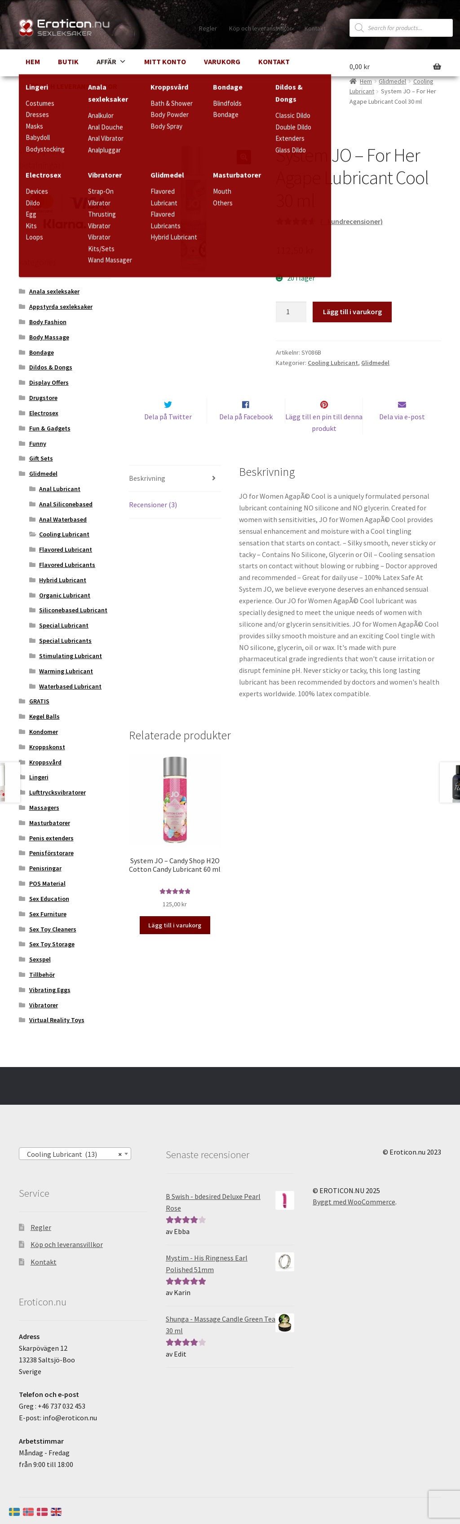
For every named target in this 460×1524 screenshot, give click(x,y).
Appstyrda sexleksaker (61, 307)
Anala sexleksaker (54, 291)
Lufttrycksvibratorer (57, 792)
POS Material (47, 883)
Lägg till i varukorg (352, 311)
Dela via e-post (402, 434)
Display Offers (49, 382)
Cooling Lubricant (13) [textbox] (72, 1154)
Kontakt (315, 28)
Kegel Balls (44, 716)
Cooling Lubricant (333, 363)
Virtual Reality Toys (56, 1020)
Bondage (41, 352)
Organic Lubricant (64, 595)
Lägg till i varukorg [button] (174, 943)
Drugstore (43, 398)
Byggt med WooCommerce (354, 1201)
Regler (208, 28)
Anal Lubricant (59, 489)
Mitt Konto (165, 61)
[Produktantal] (291, 312)
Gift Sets (41, 458)
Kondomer (43, 732)
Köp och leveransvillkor (260, 28)
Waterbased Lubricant (70, 686)
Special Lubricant (63, 625)
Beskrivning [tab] (147, 495)
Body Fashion (47, 322)
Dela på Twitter (168, 434)
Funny (37, 443)
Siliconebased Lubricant (73, 610)
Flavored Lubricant (65, 549)
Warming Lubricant (66, 671)
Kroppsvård (45, 762)
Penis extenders (51, 838)
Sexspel (40, 959)
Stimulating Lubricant (70, 656)
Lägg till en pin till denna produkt (324, 440)
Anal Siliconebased (66, 504)
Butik (68, 61)
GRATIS (39, 701)
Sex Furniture (47, 914)
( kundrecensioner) (351, 221)
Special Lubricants (65, 641)
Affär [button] (111, 61)
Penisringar (45, 868)
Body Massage (49, 337)
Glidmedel (375, 363)
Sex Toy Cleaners (52, 929)
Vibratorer (43, 1005)
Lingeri (39, 777)
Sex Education (49, 899)
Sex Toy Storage (52, 944)
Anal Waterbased (63, 519)
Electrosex (43, 413)
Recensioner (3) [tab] (153, 522)
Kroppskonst (47, 747)
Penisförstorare (51, 853)
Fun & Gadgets (50, 428)
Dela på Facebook (246, 434)
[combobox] (75, 1153)
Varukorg (222, 61)
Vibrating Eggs (50, 990)
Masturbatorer (49, 823)
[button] (244, 157)
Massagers (44, 808)
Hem (33, 61)
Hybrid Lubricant (62, 580)
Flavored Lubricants (67, 565)
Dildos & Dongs (50, 367)
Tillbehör (42, 975)
